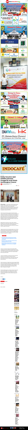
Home (1, 175)
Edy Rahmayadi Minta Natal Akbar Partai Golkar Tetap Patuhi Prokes (17, 366)
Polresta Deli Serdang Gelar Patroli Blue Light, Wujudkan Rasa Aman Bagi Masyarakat (17, 408)
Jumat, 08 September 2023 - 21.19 (5, 184)
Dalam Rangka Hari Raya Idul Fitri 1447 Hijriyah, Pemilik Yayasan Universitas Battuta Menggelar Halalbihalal (9, 243)
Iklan (24, 428)
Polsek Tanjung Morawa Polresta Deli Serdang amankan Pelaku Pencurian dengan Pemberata (17, 419)
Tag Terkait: (2, 281)
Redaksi (20, 427)
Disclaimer (21, 428)
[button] (27, 0)
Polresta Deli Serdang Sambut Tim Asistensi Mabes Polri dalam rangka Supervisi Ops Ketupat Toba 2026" (17, 386)
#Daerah (6, 281)
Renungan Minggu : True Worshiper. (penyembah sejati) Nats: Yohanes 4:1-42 (17, 397)
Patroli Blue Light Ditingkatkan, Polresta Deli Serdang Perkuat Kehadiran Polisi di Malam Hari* (17, 342)
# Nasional (15, 312)
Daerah (3, 175)
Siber (23, 427)
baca (17, 185)
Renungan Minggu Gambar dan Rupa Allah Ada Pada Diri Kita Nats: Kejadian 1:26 (17, 320)
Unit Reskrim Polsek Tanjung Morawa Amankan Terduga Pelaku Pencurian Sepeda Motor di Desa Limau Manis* (9, 238)
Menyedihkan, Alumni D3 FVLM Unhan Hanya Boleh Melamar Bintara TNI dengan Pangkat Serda (17, 331)
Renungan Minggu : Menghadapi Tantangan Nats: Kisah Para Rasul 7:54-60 (17, 376)
